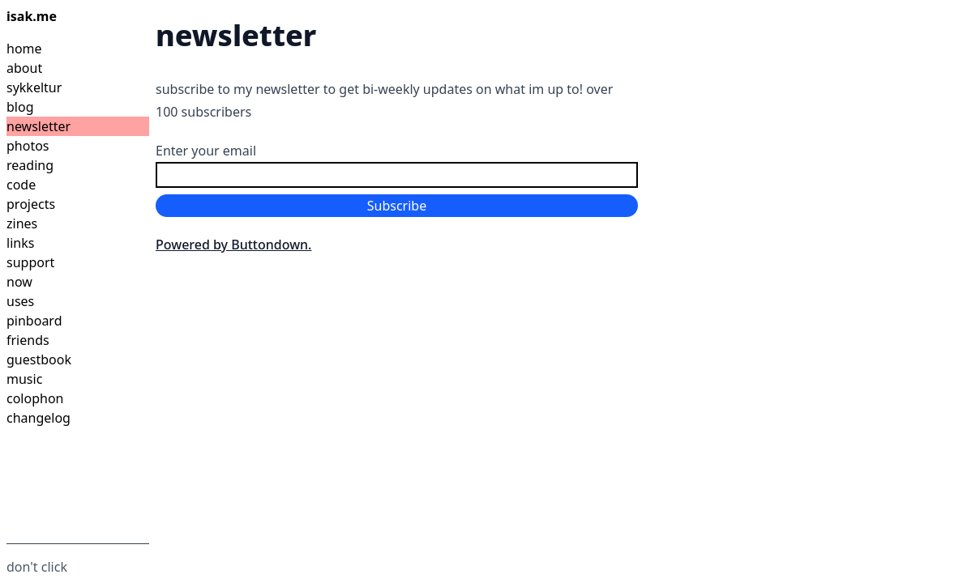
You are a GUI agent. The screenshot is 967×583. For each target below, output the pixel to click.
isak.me (31, 16)
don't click (36, 567)
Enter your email (206, 151)
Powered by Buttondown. (233, 244)
